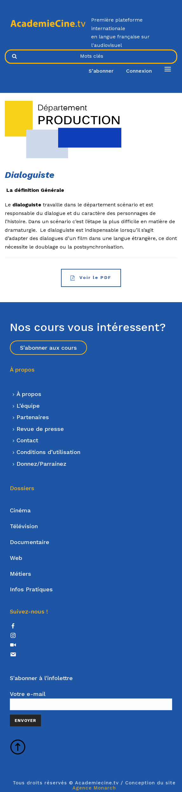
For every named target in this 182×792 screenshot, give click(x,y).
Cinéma (20, 510)
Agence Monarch (94, 788)
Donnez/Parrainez (39, 463)
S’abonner (101, 71)
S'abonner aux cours (48, 347)
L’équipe (26, 405)
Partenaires (31, 417)
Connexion (139, 71)
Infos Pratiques (31, 589)
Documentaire (29, 542)
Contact (25, 440)
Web (16, 558)
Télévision (24, 526)
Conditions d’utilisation (46, 452)
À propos (27, 394)
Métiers (20, 573)
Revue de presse (38, 428)
